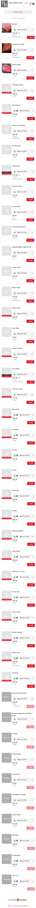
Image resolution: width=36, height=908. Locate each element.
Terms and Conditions (21, 906)
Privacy (10, 906)
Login (26, 3)
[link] (23, 30)
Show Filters (18, 12)
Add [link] (31, 37)
